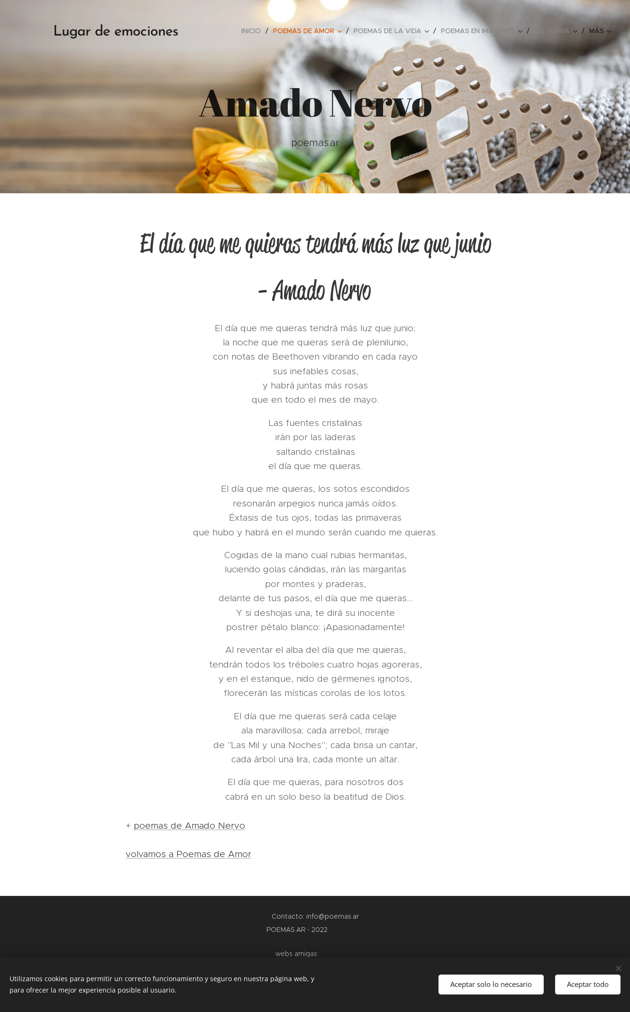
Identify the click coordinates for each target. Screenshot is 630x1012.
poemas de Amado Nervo (189, 825)
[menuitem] (253, 31)
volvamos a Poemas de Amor (188, 854)
